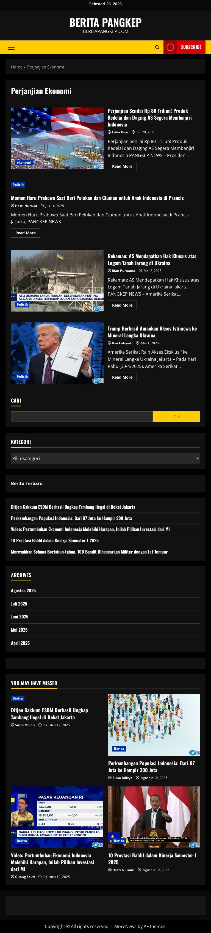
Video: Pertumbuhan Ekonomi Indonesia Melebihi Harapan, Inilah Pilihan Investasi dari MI (90, 529)
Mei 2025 (19, 629)
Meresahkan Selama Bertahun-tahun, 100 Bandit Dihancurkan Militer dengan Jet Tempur (89, 551)
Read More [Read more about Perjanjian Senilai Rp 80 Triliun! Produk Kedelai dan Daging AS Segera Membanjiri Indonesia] (124, 167)
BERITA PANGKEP (105, 22)
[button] (11, 47)
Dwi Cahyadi (122, 343)
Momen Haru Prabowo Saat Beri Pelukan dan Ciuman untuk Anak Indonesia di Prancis (97, 197)
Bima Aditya (122, 777)
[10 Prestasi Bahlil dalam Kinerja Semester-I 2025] (154, 817)
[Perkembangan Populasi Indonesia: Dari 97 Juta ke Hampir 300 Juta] (154, 725)
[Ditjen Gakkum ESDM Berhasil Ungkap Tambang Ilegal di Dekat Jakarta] (57, 698)
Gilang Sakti (25, 876)
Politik (18, 184)
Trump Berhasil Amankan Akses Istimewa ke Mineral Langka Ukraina (57, 353)
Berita (18, 698)
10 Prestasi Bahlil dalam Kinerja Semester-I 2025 (55, 540)
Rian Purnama (123, 270)
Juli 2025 (19, 603)
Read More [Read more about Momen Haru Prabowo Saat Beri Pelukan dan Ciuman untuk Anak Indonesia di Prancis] (27, 234)
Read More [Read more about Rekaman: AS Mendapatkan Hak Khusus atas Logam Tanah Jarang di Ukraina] (124, 306)
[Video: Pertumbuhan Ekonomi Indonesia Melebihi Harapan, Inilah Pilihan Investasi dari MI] (57, 817)
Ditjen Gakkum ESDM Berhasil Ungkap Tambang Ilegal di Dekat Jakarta (73, 506)
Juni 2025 (19, 616)
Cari (16, 400)
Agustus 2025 (23, 590)
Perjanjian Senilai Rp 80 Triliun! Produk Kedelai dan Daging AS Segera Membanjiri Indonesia (57, 138)
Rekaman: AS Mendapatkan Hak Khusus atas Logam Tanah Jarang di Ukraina (57, 280)
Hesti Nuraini (26, 205)
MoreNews (125, 926)
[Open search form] (157, 47)
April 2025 (20, 643)
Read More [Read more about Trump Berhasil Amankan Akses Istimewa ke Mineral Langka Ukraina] (124, 378)
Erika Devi (120, 132)
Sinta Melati (25, 725)
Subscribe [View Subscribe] (182, 47)
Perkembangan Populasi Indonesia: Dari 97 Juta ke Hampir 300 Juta (71, 518)
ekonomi (24, 162)
